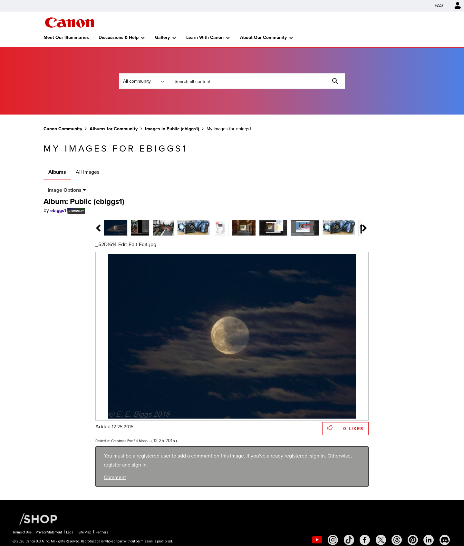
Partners (101, 532)
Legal (70, 532)
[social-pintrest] (413, 540)
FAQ (439, 5)
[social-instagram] (333, 540)
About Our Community (263, 37)
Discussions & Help (119, 37)
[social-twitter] (381, 540)
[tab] (108, 227)
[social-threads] (397, 540)
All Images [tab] (87, 172)
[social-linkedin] (428, 540)
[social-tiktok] (349, 540)
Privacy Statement (49, 532)
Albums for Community (114, 128)
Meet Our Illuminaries (66, 37)
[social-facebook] (365, 540)
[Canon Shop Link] (35, 519)
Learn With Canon (205, 37)
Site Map (85, 532)
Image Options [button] (65, 190)
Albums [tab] (57, 172)
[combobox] (256, 81)
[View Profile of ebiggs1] (58, 210)
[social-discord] (445, 540)
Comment (115, 477)
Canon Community (69, 22)
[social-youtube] (317, 540)
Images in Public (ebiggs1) (172, 128)
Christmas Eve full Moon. (130, 440)
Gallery (162, 37)
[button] (330, 427)
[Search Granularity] (143, 81)
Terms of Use (22, 532)
